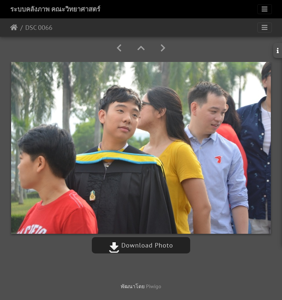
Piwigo (153, 286)
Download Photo (141, 245)
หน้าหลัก (14, 27)
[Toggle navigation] (264, 9)
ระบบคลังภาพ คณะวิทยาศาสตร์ (55, 9)
